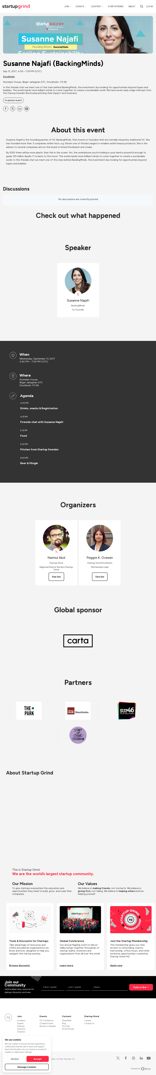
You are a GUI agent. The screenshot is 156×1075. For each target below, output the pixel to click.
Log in (149, 6)
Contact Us (89, 1023)
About (131, 6)
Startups (21, 1026)
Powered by (141, 1068)
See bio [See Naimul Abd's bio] (56, 576)
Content (96, 6)
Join (66, 6)
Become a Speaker (48, 1026)
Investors (21, 1020)
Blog (64, 1023)
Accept (38, 1058)
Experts (20, 1023)
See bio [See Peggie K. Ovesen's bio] (99, 576)
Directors (21, 1032)
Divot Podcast (68, 1029)
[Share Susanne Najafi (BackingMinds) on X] (12, 108)
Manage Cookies (27, 1066)
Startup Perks (116, 6)
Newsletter (66, 1020)
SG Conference (46, 1020)
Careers (87, 1020)
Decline (15, 1058)
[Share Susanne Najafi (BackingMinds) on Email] (26, 108)
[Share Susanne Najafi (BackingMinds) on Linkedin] (19, 108)
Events (80, 6)
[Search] (142, 6)
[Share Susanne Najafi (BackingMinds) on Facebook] (5, 108)
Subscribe (139, 987)
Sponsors (21, 1029)
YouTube (66, 1026)
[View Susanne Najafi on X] (78, 294)
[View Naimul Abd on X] (56, 551)
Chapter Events (46, 1023)
